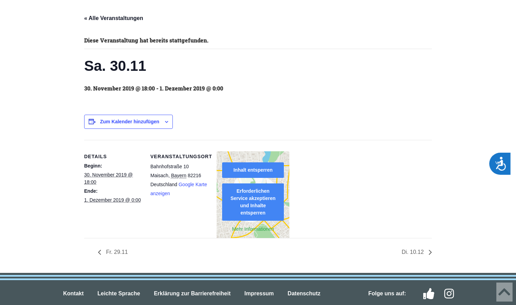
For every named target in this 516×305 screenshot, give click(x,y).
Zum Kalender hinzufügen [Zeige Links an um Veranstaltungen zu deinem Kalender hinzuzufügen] (129, 121)
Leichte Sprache (119, 293)
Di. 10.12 (413, 252)
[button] (17, 14)
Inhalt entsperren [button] (253, 170)
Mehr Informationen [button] (253, 229)
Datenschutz (304, 293)
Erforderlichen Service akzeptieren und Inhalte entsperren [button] (253, 202)
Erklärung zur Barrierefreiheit (192, 293)
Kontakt (73, 293)
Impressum (259, 293)
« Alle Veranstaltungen (113, 18)
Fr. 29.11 (116, 252)
